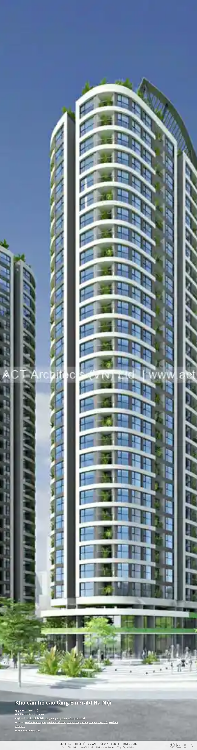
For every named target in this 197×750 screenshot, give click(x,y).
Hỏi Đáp (103, 743)
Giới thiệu (66, 743)
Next (190, 375)
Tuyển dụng (130, 743)
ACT (13, 10)
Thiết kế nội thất (98, 722)
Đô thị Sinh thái (76, 718)
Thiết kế (80, 743)
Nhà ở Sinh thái (35, 718)
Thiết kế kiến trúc (56, 722)
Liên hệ (115, 743)
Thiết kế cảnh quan (35, 722)
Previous (6, 375)
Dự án (92, 743)
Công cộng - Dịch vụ (56, 718)
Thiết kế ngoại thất (77, 722)
